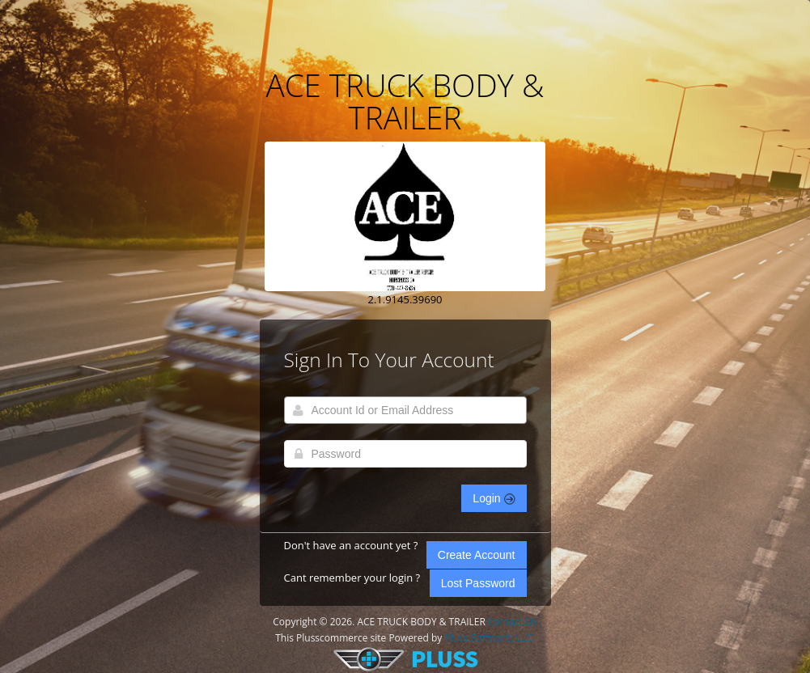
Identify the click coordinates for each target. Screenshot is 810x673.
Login (494, 498)
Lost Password (478, 583)
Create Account (476, 554)
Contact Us (512, 622)
